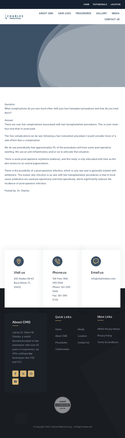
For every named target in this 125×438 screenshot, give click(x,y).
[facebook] (15, 374)
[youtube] (15, 381)
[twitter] (23, 374)
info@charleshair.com (103, 279)
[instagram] (31, 374)
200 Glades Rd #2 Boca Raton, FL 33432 (24, 283)
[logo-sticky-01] (13, 14)
